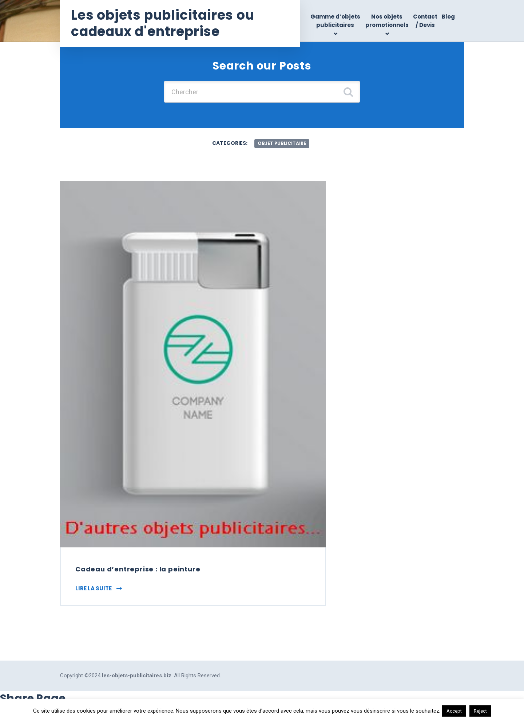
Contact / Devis (425, 21)
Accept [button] (454, 711)
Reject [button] (480, 711)
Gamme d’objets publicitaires (335, 21)
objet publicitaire (282, 143)
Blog (448, 16)
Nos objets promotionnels (387, 21)
